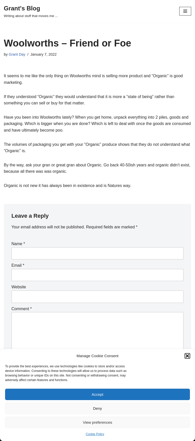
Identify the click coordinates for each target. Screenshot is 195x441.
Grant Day (17, 54)
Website (18, 287)
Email (17, 265)
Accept (97, 394)
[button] (187, 355)
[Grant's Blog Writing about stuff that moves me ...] (31, 11)
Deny (97, 408)
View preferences (97, 422)
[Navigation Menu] (185, 11)
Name (18, 244)
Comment (21, 309)
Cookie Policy (95, 434)
